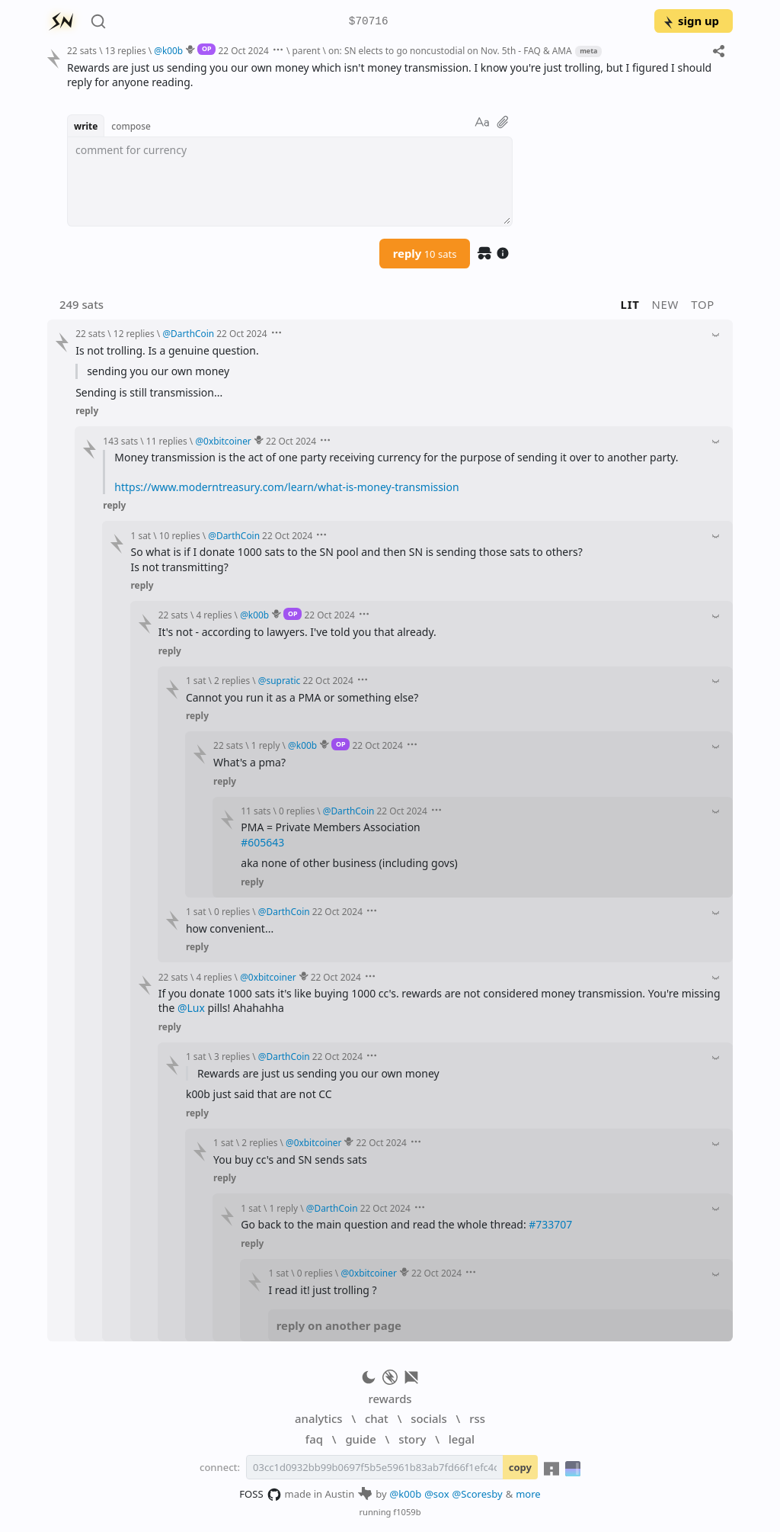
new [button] (665, 304)
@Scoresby (477, 1494)
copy (520, 1467)
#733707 (550, 1224)
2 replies (232, 680)
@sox (436, 1494)
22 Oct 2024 (244, 50)
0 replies (297, 811)
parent (306, 50)
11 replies (166, 441)
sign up (690, 20)
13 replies (125, 50)
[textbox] (289, 181)
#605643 (262, 842)
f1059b (406, 1512)
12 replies (134, 333)
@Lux (191, 1007)
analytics (318, 1418)
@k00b (406, 1494)
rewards (389, 1398)
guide (360, 1439)
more (528, 1494)
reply (425, 253)
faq (314, 1439)
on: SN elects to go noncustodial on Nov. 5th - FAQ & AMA (450, 50)
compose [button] (131, 126)
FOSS (260, 1494)
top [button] (702, 304)
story (412, 1439)
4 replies (214, 615)
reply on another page (339, 1325)
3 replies (232, 1056)
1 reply (265, 745)
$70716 (368, 21)
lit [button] (630, 304)
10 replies (179, 535)
